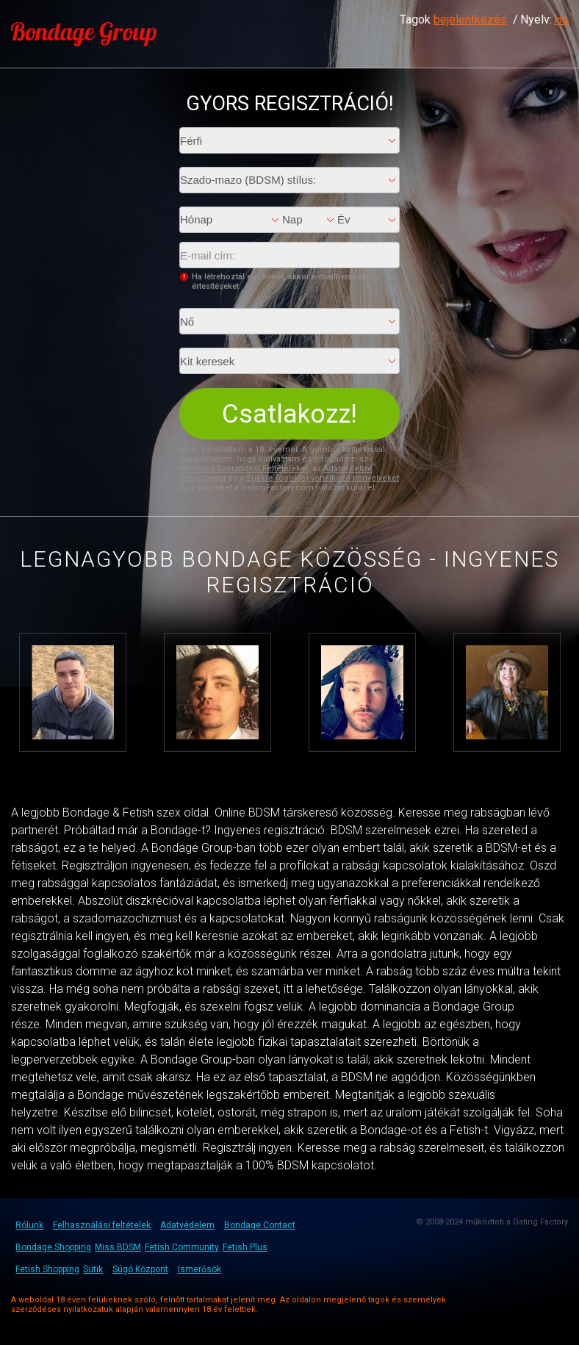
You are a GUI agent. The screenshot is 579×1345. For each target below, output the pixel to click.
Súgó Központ (140, 1269)
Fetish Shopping (47, 1269)
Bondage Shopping (53, 1247)
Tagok (453, 19)
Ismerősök (199, 1269)
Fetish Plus (245, 1247)
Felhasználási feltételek (102, 1225)
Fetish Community (182, 1247)
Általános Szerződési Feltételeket (243, 468)
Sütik (93, 1269)
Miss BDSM (118, 1247)
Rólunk (29, 1225)
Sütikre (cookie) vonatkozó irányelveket (322, 478)
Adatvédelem (187, 1225)
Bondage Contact (259, 1225)
